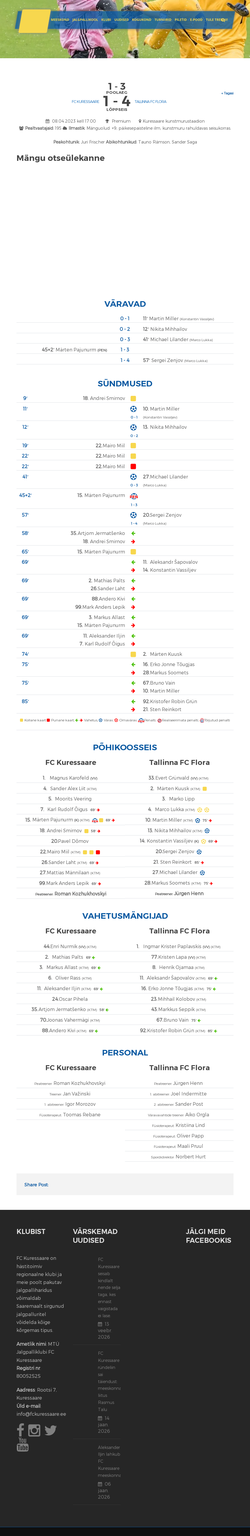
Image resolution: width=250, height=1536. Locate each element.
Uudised (121, 19)
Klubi (106, 19)
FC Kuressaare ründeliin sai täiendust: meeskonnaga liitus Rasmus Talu (112, 1381)
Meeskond (60, 19)
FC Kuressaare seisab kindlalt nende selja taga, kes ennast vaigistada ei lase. (109, 1287)
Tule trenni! (217, 19)
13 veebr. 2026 (105, 1330)
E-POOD (196, 19)
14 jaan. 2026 (104, 1424)
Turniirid (162, 19)
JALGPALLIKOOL (85, 19)
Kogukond (141, 19)
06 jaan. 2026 (104, 1490)
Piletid (181, 19)
